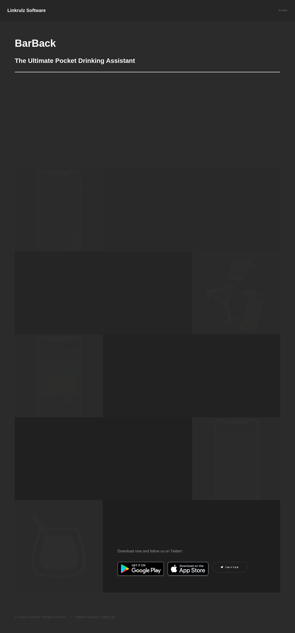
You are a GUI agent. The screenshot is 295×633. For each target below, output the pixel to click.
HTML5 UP (107, 617)
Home (283, 10)
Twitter (232, 567)
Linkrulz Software (26, 10)
